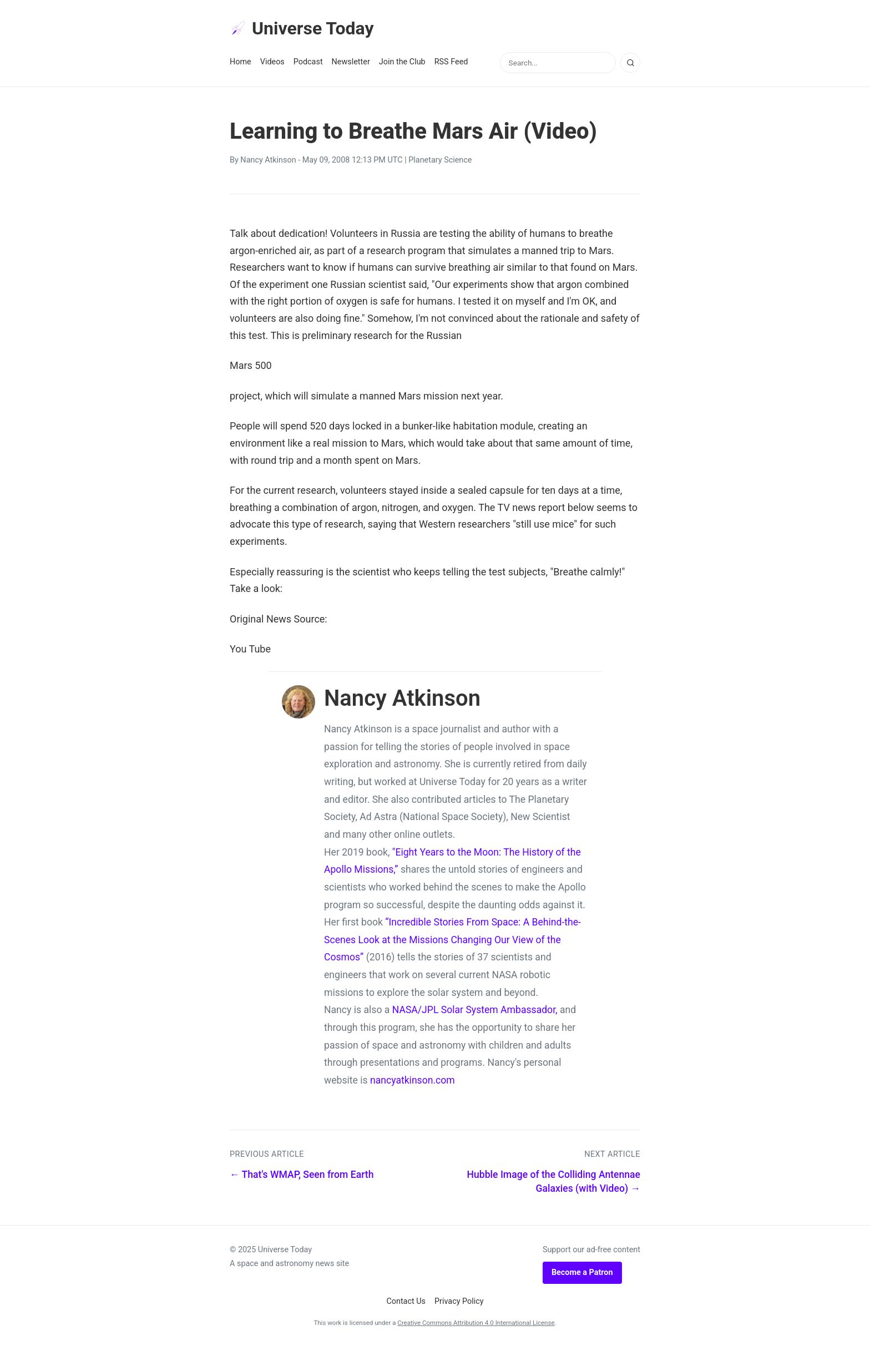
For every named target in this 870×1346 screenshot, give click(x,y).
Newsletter (351, 62)
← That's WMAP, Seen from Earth (302, 1174)
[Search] (630, 63)
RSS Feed (451, 62)
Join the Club (402, 62)
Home (240, 62)
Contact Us (406, 1301)
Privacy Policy (459, 1301)
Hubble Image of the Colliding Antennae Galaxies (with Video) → (553, 1181)
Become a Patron (582, 1272)
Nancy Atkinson (268, 160)
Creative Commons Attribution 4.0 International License (475, 1323)
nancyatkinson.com (412, 1080)
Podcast (308, 62)
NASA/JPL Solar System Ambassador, (475, 1009)
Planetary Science (440, 160)
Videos (272, 62)
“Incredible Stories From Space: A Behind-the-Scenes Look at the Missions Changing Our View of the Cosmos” (452, 940)
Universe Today (302, 28)
